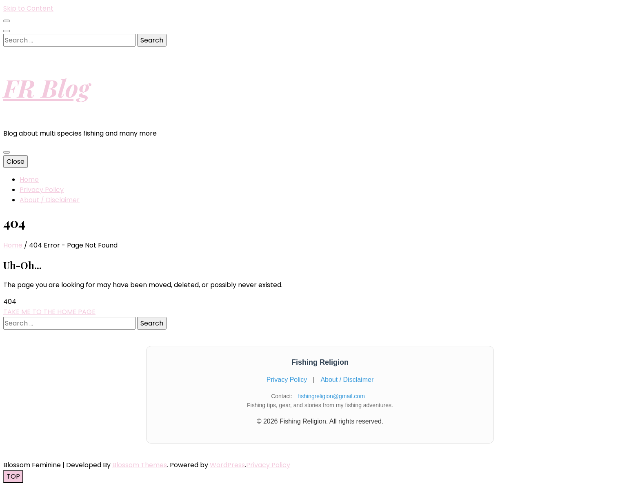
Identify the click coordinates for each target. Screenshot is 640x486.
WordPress (227, 465)
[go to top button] (13, 476)
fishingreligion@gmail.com (331, 396)
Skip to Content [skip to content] (28, 8)
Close (15, 161)
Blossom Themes (139, 465)
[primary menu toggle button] (6, 152)
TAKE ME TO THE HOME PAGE (49, 312)
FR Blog (46, 87)
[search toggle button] (6, 31)
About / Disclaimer (50, 200)
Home (29, 179)
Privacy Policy (42, 189)
